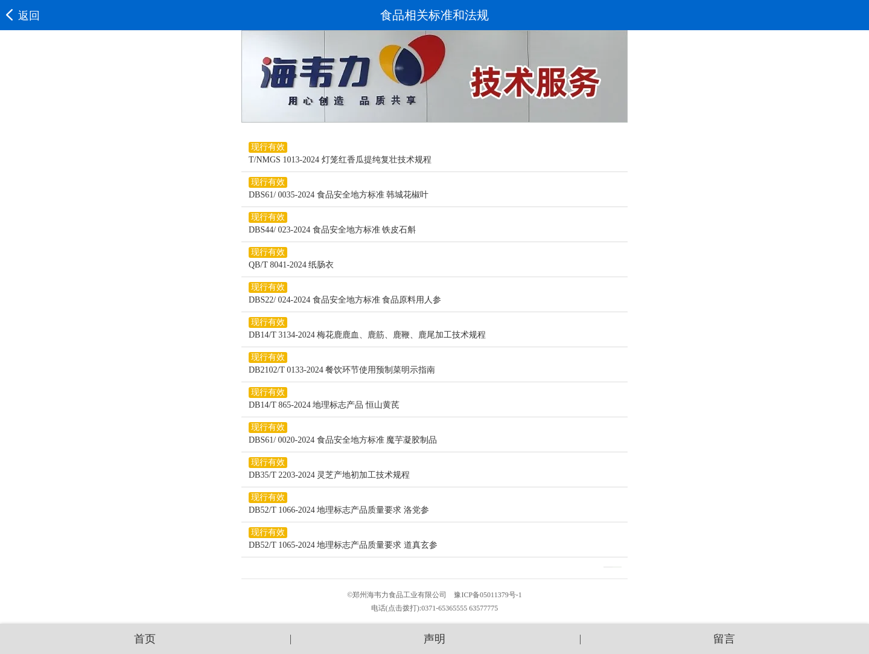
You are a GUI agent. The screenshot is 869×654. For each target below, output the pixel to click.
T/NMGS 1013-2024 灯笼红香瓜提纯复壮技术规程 (340, 159)
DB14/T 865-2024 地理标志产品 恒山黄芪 (324, 404)
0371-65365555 (444, 608)
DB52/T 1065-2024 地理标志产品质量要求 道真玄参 (343, 545)
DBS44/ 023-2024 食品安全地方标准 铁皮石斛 (332, 229)
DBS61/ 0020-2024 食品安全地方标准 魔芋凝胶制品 (343, 439)
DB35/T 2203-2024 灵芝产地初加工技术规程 (329, 474)
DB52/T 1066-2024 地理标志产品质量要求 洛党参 (339, 510)
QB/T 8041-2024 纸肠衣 (291, 264)
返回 (23, 15)
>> (617, 567)
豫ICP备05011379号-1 (487, 595)
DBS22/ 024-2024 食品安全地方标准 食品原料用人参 (345, 299)
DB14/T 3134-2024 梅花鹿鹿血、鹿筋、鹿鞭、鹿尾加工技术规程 (367, 334)
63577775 (483, 608)
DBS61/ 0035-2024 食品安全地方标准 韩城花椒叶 (338, 194)
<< (608, 567)
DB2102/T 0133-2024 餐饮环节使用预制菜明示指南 (342, 369)
